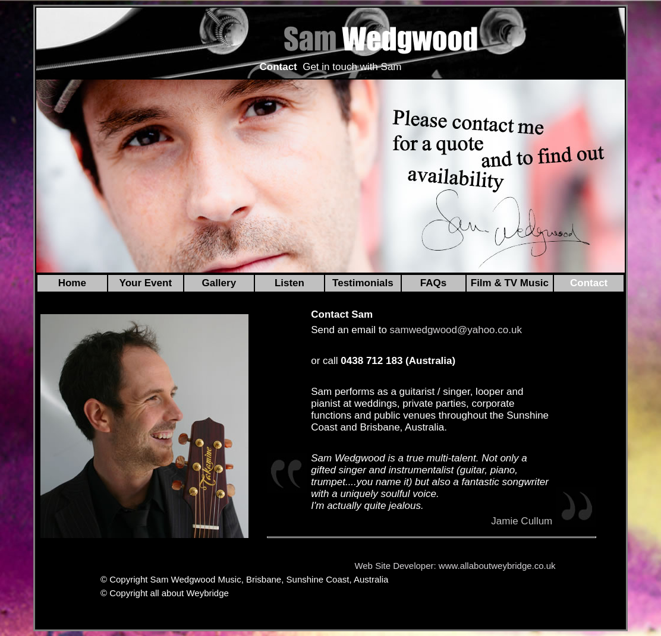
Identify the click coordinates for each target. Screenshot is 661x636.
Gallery (219, 283)
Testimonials (363, 283)
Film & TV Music (510, 283)
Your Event (145, 283)
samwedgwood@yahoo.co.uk (456, 330)
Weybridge (207, 593)
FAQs (433, 283)
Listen (289, 283)
